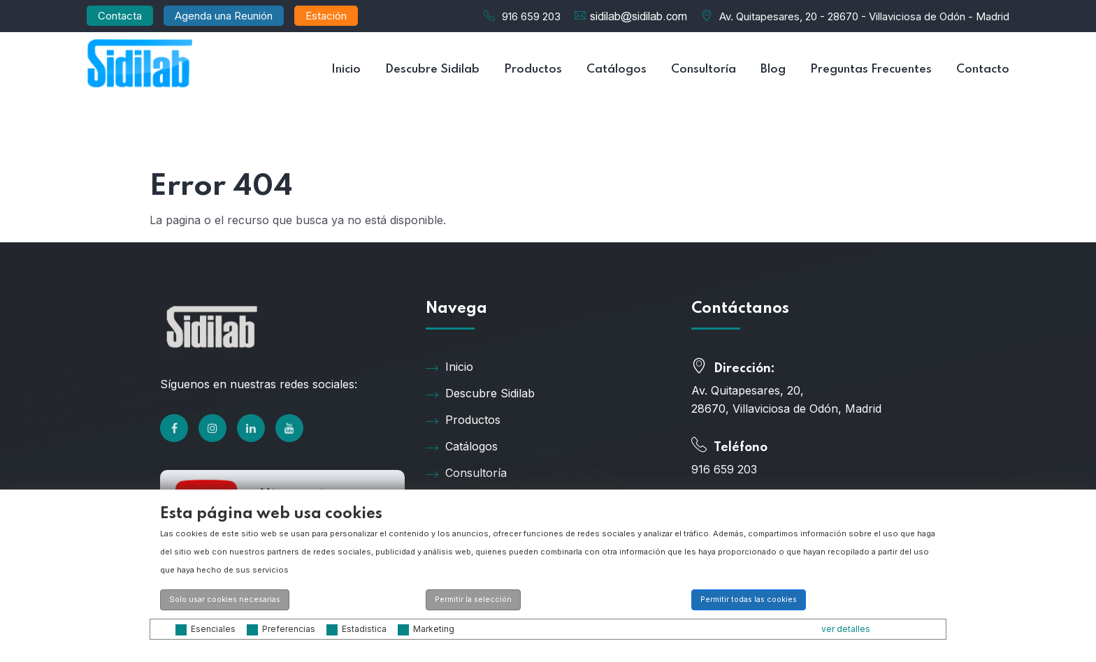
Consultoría (703, 69)
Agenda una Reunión (224, 15)
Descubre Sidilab (432, 69)
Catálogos (616, 69)
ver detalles (845, 629)
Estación (326, 15)
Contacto (982, 69)
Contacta (120, 15)
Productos (533, 69)
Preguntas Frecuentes (871, 69)
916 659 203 (531, 16)
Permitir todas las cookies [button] (748, 599)
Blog (773, 69)
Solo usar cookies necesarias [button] (224, 599)
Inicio (346, 69)
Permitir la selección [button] (473, 599)
